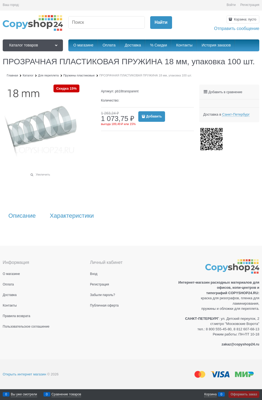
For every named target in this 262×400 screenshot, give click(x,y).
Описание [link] (22, 216)
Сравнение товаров (66, 394)
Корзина (210, 394)
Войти (231, 5)
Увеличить (43, 174)
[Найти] (161, 22)
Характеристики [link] (72, 216)
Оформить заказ (244, 394)
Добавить (154, 116)
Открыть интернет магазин (24, 374)
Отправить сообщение (236, 28)
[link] (236, 114)
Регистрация (249, 5)
